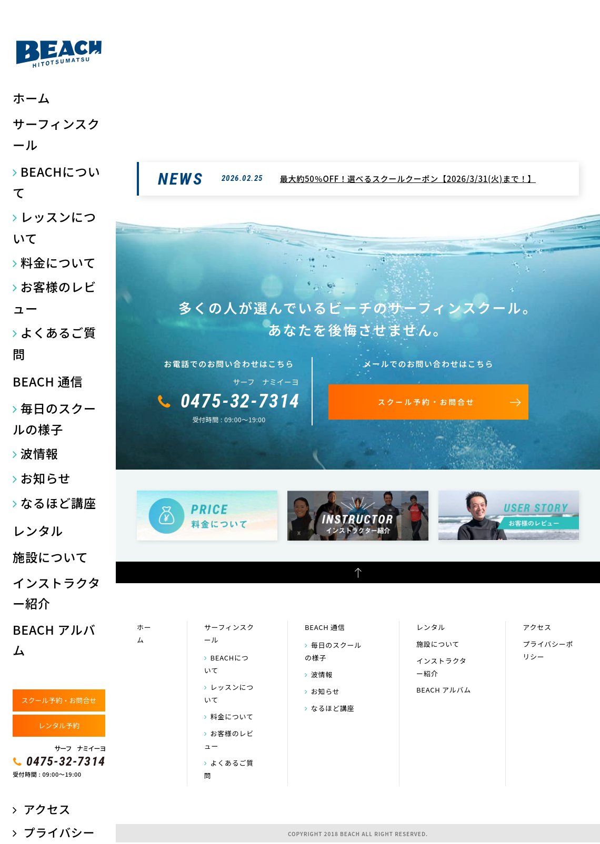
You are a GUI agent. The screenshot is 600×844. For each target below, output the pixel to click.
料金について (58, 262)
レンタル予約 (58, 725)
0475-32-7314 (65, 761)
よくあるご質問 (54, 343)
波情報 (39, 453)
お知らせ (46, 478)
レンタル (38, 531)
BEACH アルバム (54, 640)
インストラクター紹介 (57, 593)
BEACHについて (56, 182)
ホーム (31, 98)
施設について (50, 557)
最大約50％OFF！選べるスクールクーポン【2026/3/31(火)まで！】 (408, 178)
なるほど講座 (58, 503)
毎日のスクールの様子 (54, 419)
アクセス (47, 809)
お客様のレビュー (54, 297)
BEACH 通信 (48, 381)
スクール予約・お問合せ (58, 700)
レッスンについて (54, 227)
